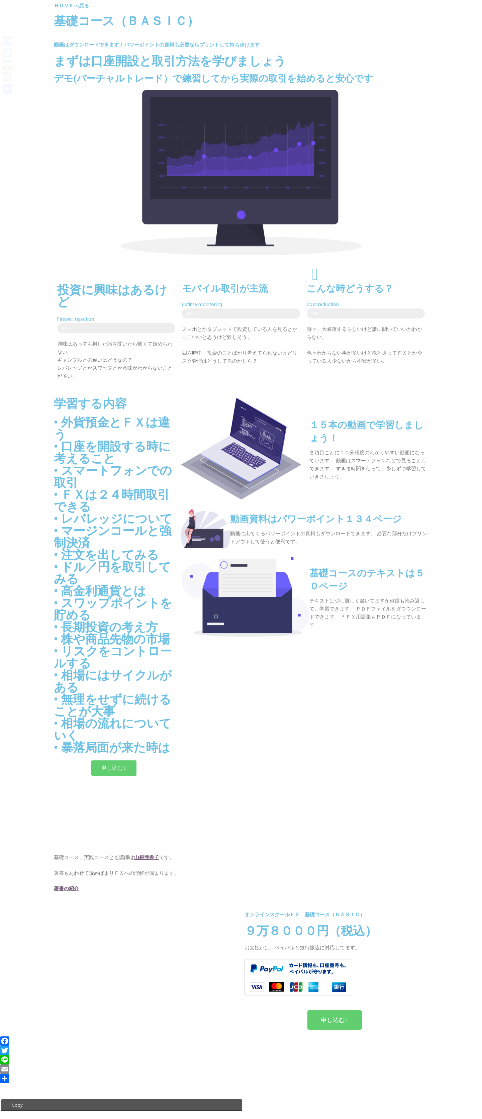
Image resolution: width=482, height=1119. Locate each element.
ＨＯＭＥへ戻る (71, 6)
